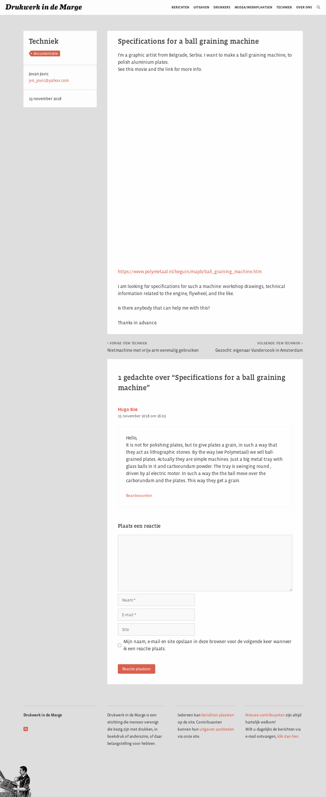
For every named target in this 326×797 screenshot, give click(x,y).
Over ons (304, 7)
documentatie (45, 53)
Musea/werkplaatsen (253, 7)
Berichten (180, 7)
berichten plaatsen (217, 715)
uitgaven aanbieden (217, 729)
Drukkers (221, 7)
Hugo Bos (128, 409)
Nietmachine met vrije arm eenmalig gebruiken (153, 347)
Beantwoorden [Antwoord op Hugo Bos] (139, 495)
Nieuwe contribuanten (265, 715)
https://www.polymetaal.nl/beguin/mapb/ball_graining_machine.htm (190, 271)
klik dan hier (287, 736)
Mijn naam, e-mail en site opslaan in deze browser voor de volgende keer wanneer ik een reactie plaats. (207, 645)
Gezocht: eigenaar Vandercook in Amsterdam (259, 347)
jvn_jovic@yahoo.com (49, 80)
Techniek (284, 7)
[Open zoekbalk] (316, 7)
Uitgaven (201, 7)
